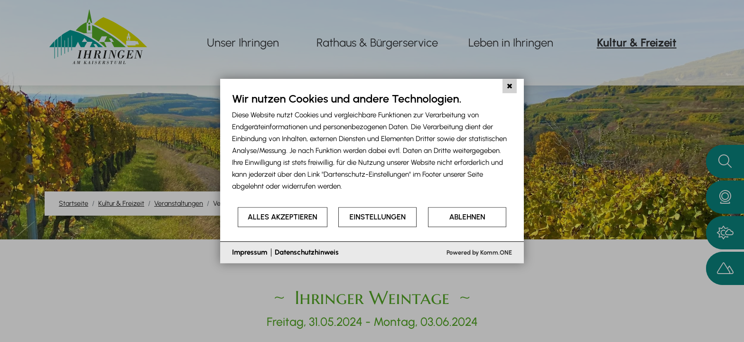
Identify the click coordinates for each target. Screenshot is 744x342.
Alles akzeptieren (282, 216)
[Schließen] (509, 86)
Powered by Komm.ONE (479, 252)
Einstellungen (378, 216)
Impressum (249, 252)
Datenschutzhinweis (307, 252)
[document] (372, 149)
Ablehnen (467, 216)
